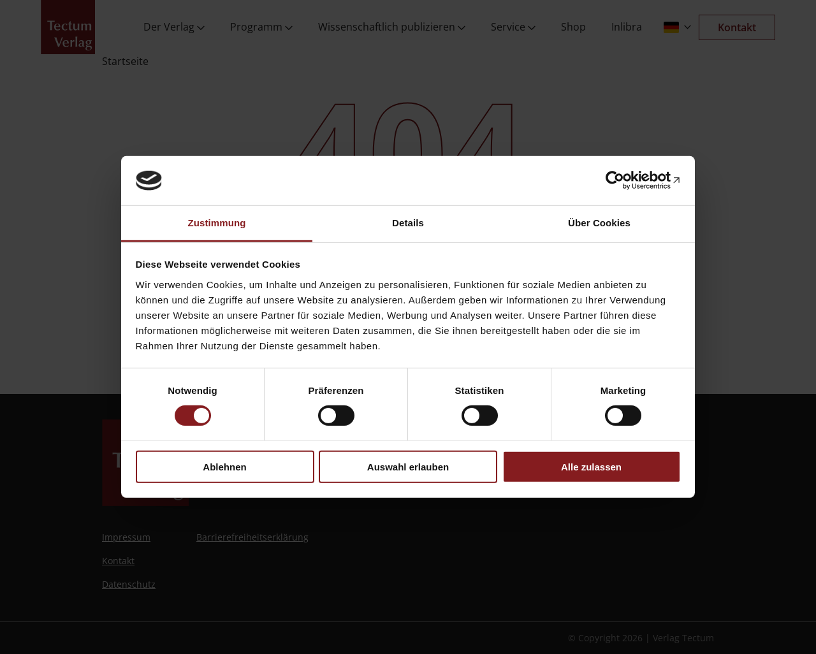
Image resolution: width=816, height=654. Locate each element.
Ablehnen (224, 466)
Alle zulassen (591, 466)
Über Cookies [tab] (599, 222)
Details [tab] (408, 222)
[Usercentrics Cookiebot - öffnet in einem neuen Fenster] (625, 180)
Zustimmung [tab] (217, 222)
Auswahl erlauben (408, 466)
